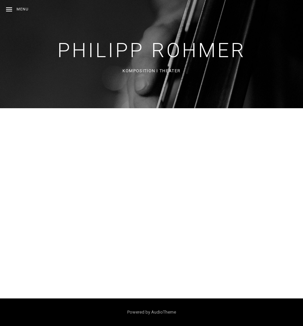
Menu (22, 9)
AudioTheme (163, 312)
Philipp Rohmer (152, 50)
